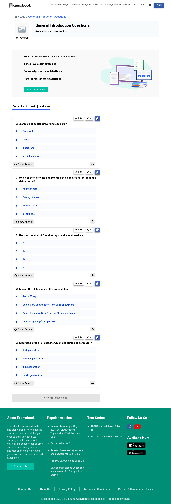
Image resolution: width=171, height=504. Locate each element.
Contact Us (20, 466)
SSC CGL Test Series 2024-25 (106, 436)
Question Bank (59, 4)
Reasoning (95, 4)
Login (159, 5)
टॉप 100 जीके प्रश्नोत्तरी (60, 443)
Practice (129, 4)
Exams (141, 4)
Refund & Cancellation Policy (135, 489)
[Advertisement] (138, 152)
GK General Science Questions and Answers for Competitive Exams (67, 471)
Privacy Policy (67, 489)
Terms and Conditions (97, 489)
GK (85, 4)
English (117, 5)
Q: (56, 124)
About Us (45, 489)
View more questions (55, 397)
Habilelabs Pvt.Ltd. (118, 498)
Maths (108, 4)
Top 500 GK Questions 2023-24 (67, 460)
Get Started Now (36, 89)
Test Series (74, 5)
